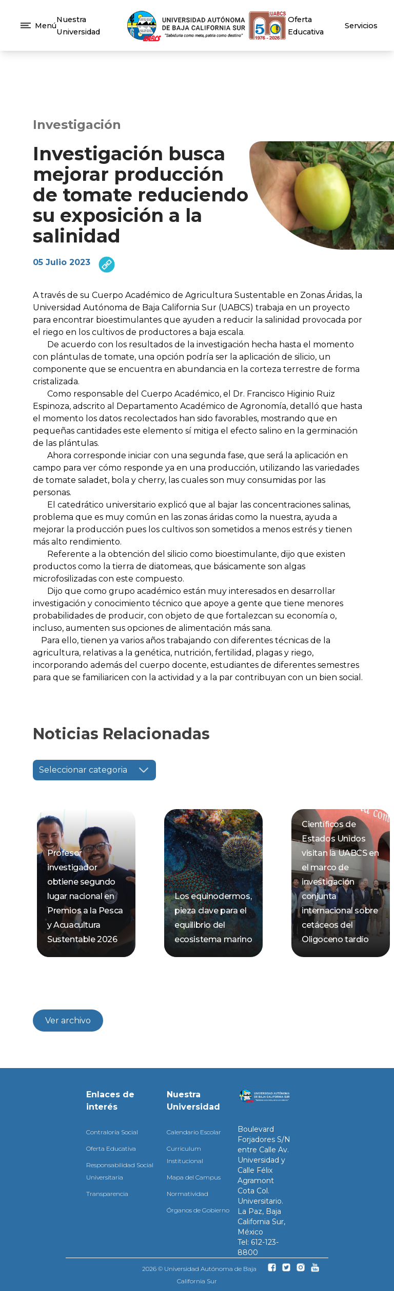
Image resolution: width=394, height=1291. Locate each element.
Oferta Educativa (111, 1148)
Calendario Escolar (194, 1132)
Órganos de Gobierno (198, 1210)
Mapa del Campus (194, 1177)
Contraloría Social (112, 1132)
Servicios (361, 25)
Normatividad (187, 1194)
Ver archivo (68, 1020)
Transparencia (107, 1194)
